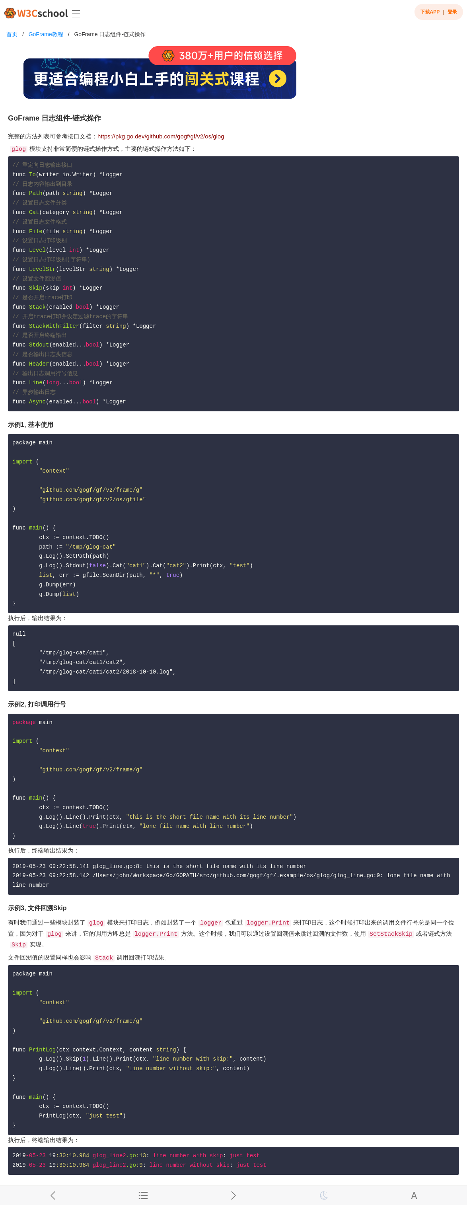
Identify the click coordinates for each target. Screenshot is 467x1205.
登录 (452, 12)
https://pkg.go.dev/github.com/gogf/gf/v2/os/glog (160, 136)
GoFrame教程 (46, 34)
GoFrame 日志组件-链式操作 (110, 34)
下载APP (430, 12)
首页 (12, 34)
